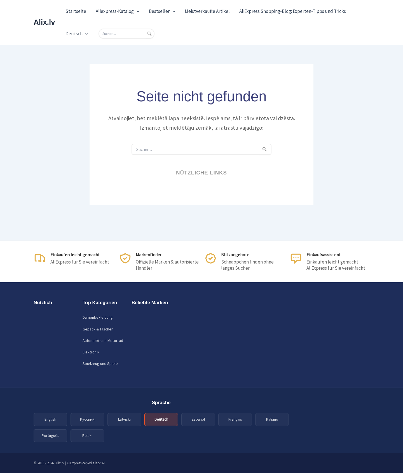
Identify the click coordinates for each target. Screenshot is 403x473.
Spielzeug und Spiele (100, 363)
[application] (136, 11)
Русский (87, 419)
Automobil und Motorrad (103, 340)
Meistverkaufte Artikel (207, 11)
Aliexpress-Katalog (117, 11)
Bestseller (162, 11)
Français (235, 419)
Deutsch (76, 33)
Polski (87, 435)
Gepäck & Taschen (98, 329)
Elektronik (91, 352)
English (50, 419)
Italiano (272, 419)
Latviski (124, 419)
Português (50, 435)
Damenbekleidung (98, 317)
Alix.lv (44, 22)
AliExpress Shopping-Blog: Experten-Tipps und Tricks (292, 11)
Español (198, 419)
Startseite (75, 11)
